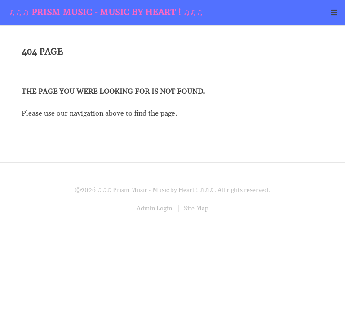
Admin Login (154, 209)
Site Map (196, 209)
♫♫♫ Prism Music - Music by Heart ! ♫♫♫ (106, 12)
